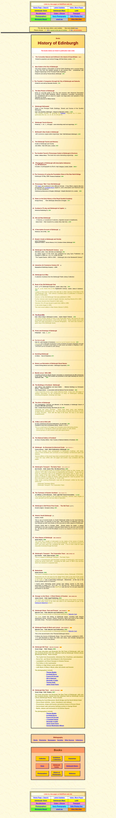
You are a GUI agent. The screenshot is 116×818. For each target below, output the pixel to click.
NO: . (76, 30)
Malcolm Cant (73, 614)
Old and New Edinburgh (43, 218)
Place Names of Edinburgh (43, 537)
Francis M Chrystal (52, 676)
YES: (57, 30)
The (36, 174)
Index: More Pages (76, 7)
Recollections (41, 13)
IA (60, 265)
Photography (56, 774)
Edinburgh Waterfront (41, 603)
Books (36, 740)
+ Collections (56, 759)
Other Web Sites (76, 19)
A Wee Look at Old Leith (43, 422)
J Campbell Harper (52, 719)
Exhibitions (56, 757)
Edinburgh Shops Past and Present (60, 636)
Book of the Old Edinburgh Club (45, 284)
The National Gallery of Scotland (45, 438)
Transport (76, 13)
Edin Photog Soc (76, 16)
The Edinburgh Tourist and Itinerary (46, 141)
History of (56, 772)
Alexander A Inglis (52, 680)
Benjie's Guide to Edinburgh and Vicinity (48, 239)
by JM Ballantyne (40, 164)
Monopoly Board (41, 19)
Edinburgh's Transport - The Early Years (48, 467)
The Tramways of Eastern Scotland (46, 492)
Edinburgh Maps (59, 10)
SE (53, 515)
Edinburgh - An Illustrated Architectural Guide (50, 447)
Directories (42, 740)
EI (59, 229)
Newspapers (52, 740)
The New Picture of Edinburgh (44, 90)
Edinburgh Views (41, 10)
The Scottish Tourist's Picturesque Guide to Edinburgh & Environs (56, 153)
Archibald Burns (49, 187)
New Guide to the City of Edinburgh (46, 66)
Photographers (40, 16)
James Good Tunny (52, 684)
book (39, 186)
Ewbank (63, 113)
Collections (79, 740)
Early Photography (59, 16)
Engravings (72, 758)
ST (65, 208)
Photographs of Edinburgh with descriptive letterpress (53, 163)
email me (59, 19)
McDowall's (38, 132)
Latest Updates (59, 7)
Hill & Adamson (51, 678)
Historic (43, 515)
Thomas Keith (50, 682)
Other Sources (69, 740)
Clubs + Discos (59, 13)
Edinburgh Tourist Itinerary (43, 122)
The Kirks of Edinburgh (42, 402)
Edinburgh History (72, 766)
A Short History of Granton (51, 596)
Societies (60, 740)
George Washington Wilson (55, 725)
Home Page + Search (41, 7)
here (76, 28)
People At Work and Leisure (51, 627)
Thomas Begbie (51, 672)
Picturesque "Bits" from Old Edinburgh (47, 184)
